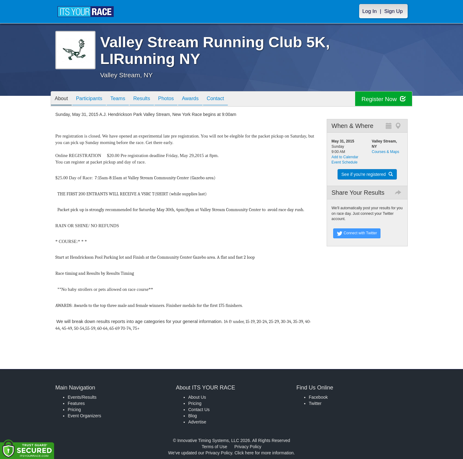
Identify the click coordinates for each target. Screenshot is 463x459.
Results (150, 99)
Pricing (74, 409)
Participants (92, 99)
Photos (176, 99)
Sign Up (393, 11)
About (62, 99)
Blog (192, 415)
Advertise (197, 421)
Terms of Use (214, 446)
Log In (369, 11)
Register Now (382, 99)
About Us (197, 397)
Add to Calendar (345, 157)
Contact (231, 99)
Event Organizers (84, 415)
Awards (203, 99)
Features (76, 403)
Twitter (315, 403)
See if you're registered (367, 174)
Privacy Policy (247, 446)
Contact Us (199, 409)
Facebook (318, 397)
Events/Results (82, 397)
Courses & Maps (385, 152)
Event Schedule (345, 162)
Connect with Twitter (357, 233)
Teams (123, 99)
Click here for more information (264, 452)
